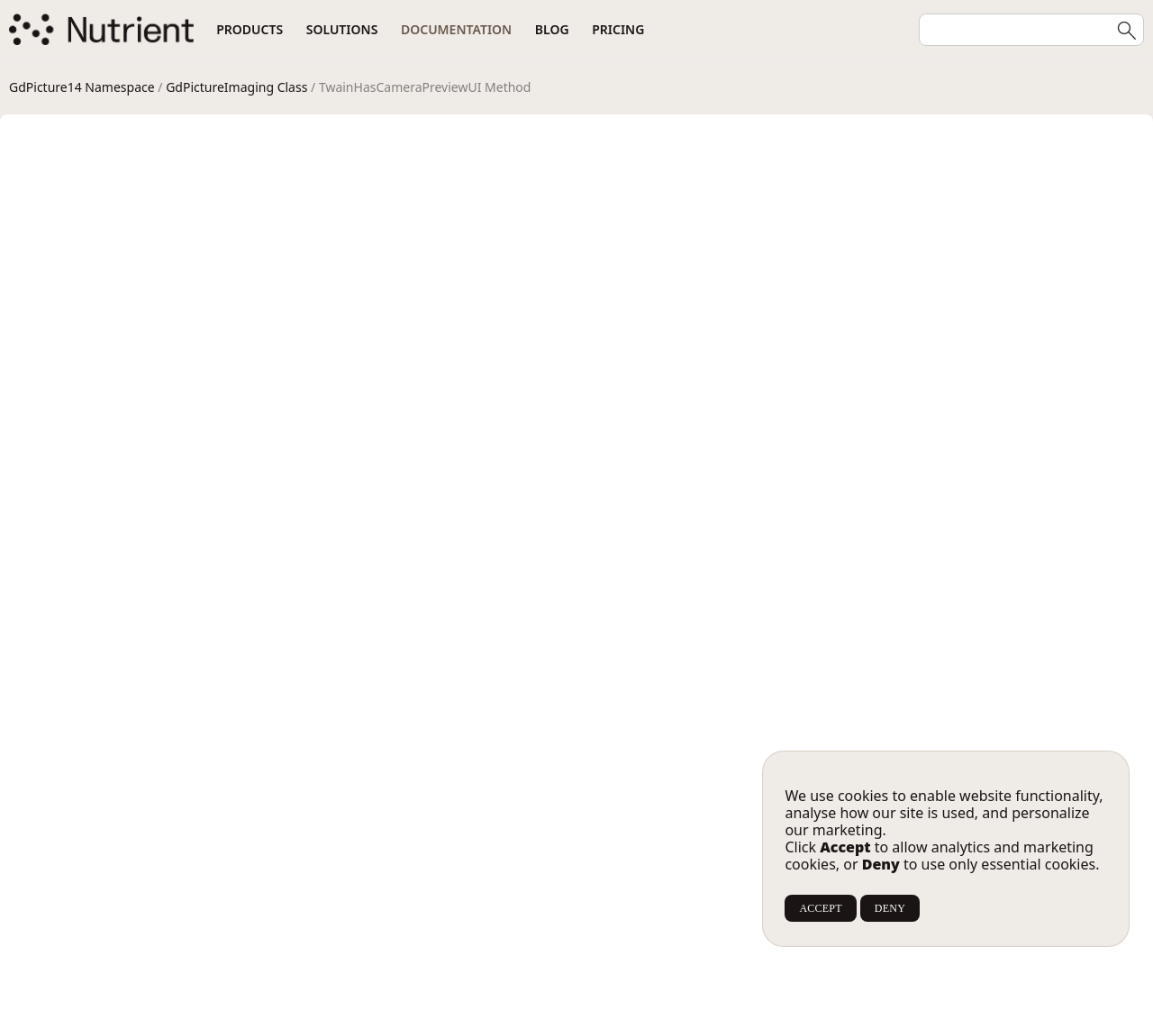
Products (249, 29)
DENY (890, 908)
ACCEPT (820, 908)
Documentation (456, 29)
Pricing (618, 29)
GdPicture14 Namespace (82, 87)
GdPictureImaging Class (236, 87)
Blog (552, 29)
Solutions (342, 29)
